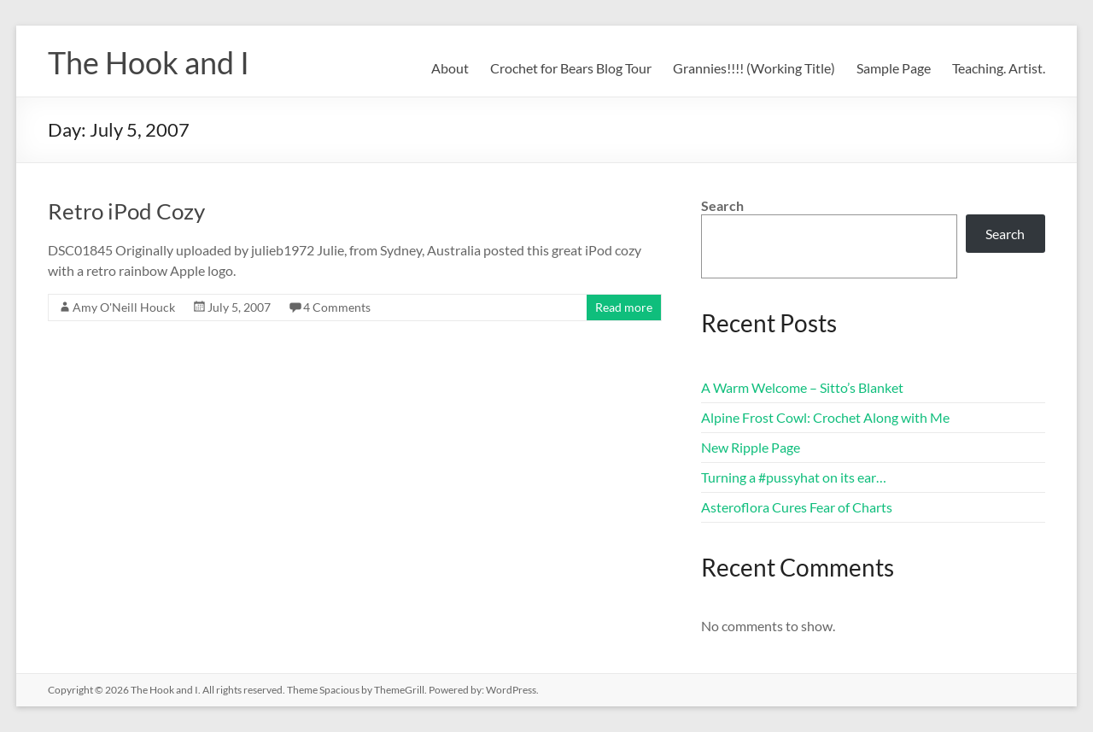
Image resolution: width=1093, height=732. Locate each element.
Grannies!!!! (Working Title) (754, 68)
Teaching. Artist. (998, 68)
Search (722, 205)
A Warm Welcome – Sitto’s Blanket (802, 387)
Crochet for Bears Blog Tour (571, 68)
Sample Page (893, 68)
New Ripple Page (750, 447)
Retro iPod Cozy (126, 211)
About (450, 68)
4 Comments (337, 307)
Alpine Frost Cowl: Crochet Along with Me (825, 417)
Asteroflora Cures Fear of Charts (796, 507)
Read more (623, 307)
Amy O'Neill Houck (124, 307)
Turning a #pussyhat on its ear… (793, 477)
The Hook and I (148, 62)
